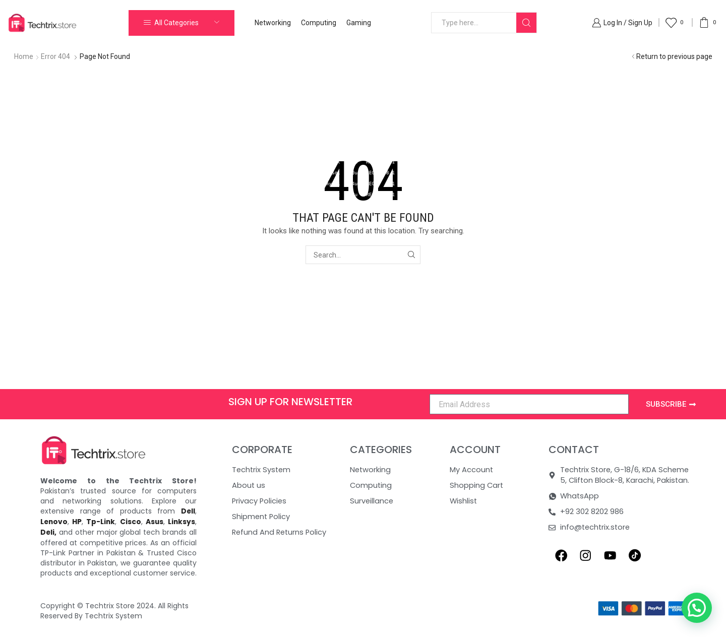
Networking (273, 23)
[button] (697, 608)
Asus (154, 521)
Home (23, 56)
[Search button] (526, 23)
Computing (318, 23)
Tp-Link (100, 521)
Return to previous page (674, 56)
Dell (187, 511)
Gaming (358, 23)
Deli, (48, 531)
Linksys (181, 521)
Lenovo (54, 521)
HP (77, 521)
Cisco (130, 521)
